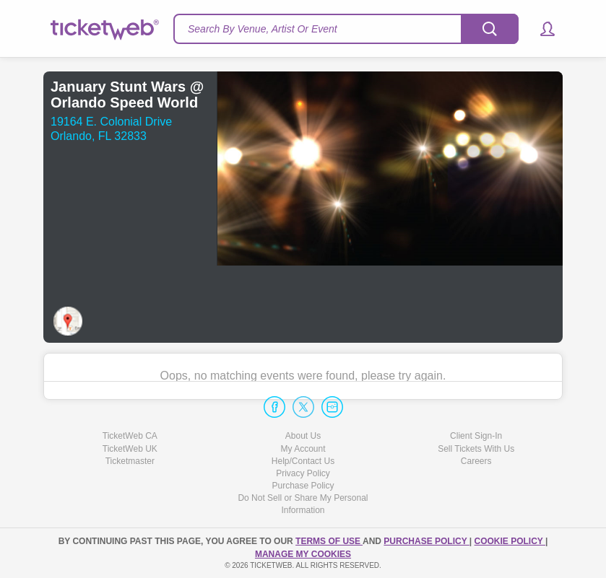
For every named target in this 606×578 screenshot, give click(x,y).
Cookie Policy (510, 541)
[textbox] (346, 29)
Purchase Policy (303, 486)
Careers (476, 461)
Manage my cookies (303, 554)
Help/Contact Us (303, 461)
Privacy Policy (303, 473)
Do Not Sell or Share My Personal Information (303, 504)
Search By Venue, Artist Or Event (262, 29)
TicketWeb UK (130, 449)
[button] (541, 29)
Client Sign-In (476, 436)
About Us (303, 436)
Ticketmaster (130, 461)
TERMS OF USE (329, 541)
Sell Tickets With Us (476, 449)
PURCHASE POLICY (426, 541)
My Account (302, 449)
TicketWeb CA (130, 436)
